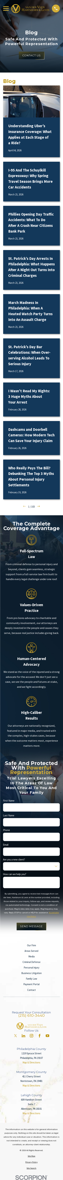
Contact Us (31, 55)
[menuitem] (31, 1156)
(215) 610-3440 (31, 1015)
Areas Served (31, 950)
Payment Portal (31, 984)
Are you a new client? (14, 859)
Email (5, 844)
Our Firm (31, 945)
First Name (8, 800)
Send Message (31, 926)
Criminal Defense (31, 962)
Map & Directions (31, 1062)
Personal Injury (31, 967)
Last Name (8, 815)
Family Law (31, 978)
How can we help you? (14, 874)
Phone (6, 830)
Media (31, 956)
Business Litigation (31, 973)
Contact (31, 990)
